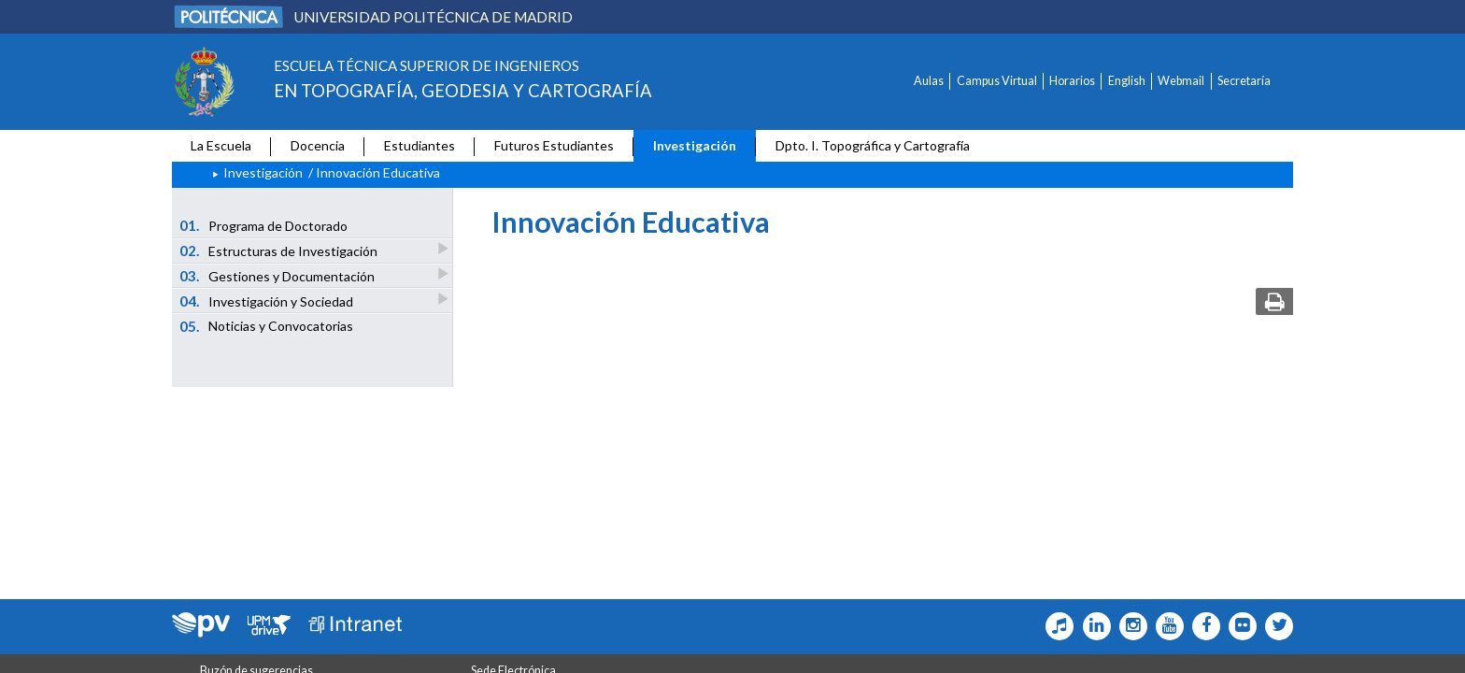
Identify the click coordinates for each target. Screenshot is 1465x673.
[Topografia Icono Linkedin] (1092, 626)
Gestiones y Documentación (278, 275)
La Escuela (221, 145)
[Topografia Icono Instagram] (1129, 626)
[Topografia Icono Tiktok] (1055, 626)
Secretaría (1244, 81)
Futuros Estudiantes (554, 145)
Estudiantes (419, 145)
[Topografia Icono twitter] (1275, 626)
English (1126, 81)
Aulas (929, 81)
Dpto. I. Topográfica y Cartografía (872, 145)
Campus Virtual (997, 81)
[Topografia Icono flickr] (1238, 626)
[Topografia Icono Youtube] (1165, 626)
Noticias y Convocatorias (266, 326)
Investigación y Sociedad (267, 300)
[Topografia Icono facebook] (1202, 626)
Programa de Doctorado (263, 225)
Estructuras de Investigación (279, 250)
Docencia (318, 145)
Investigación (694, 145)
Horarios (1072, 81)
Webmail (1181, 81)
